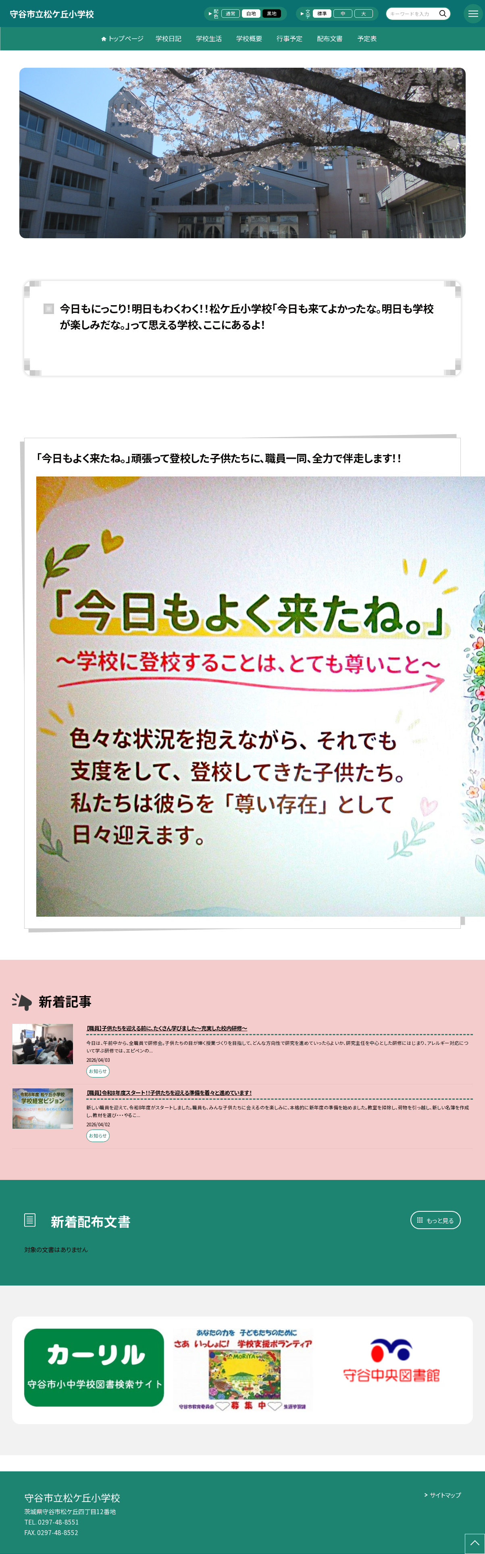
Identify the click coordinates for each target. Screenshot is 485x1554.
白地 (251, 13)
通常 (230, 13)
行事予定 (289, 38)
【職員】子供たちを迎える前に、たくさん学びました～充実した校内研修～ (166, 1028)
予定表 (367, 38)
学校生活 (209, 38)
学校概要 (249, 38)
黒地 (272, 13)
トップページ (126, 38)
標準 (322, 13)
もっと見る (440, 1220)
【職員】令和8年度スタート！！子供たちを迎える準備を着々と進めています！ (169, 1092)
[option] (242, 153)
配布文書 (330, 38)
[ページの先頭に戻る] (475, 1544)
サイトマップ (445, 1494)
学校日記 (168, 38)
